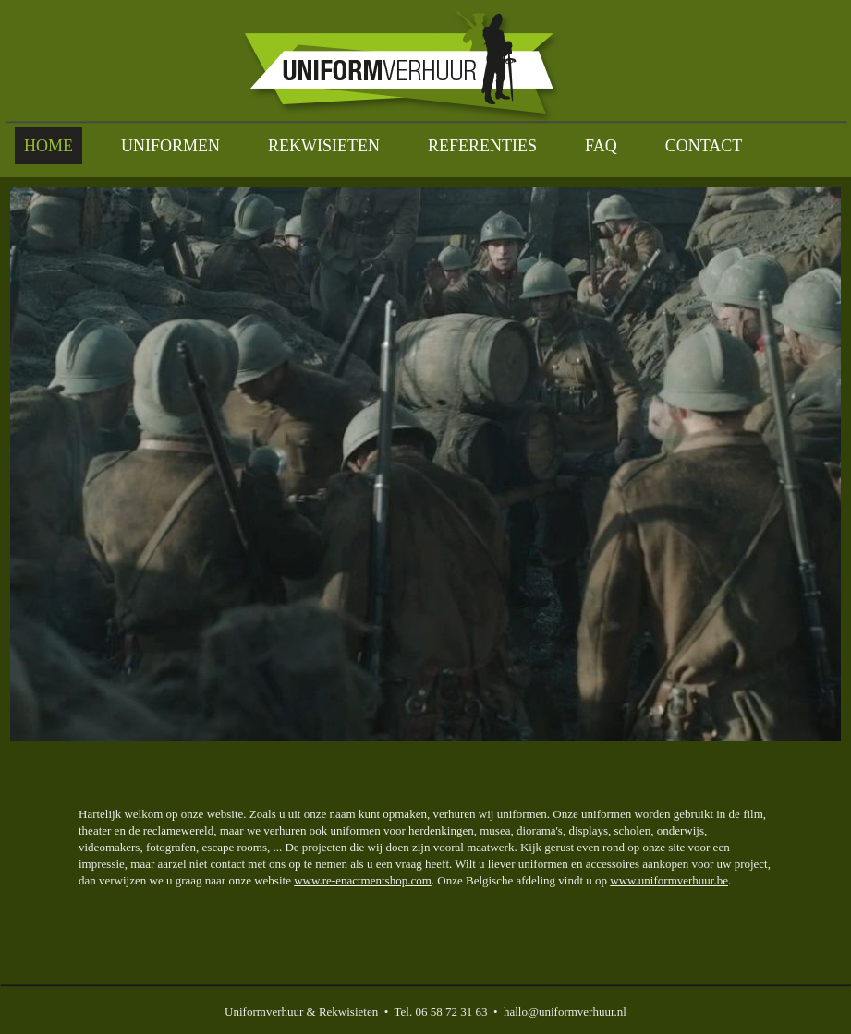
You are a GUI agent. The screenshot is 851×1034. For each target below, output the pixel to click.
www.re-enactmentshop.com (363, 880)
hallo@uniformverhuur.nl (565, 1011)
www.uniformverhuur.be (669, 880)
